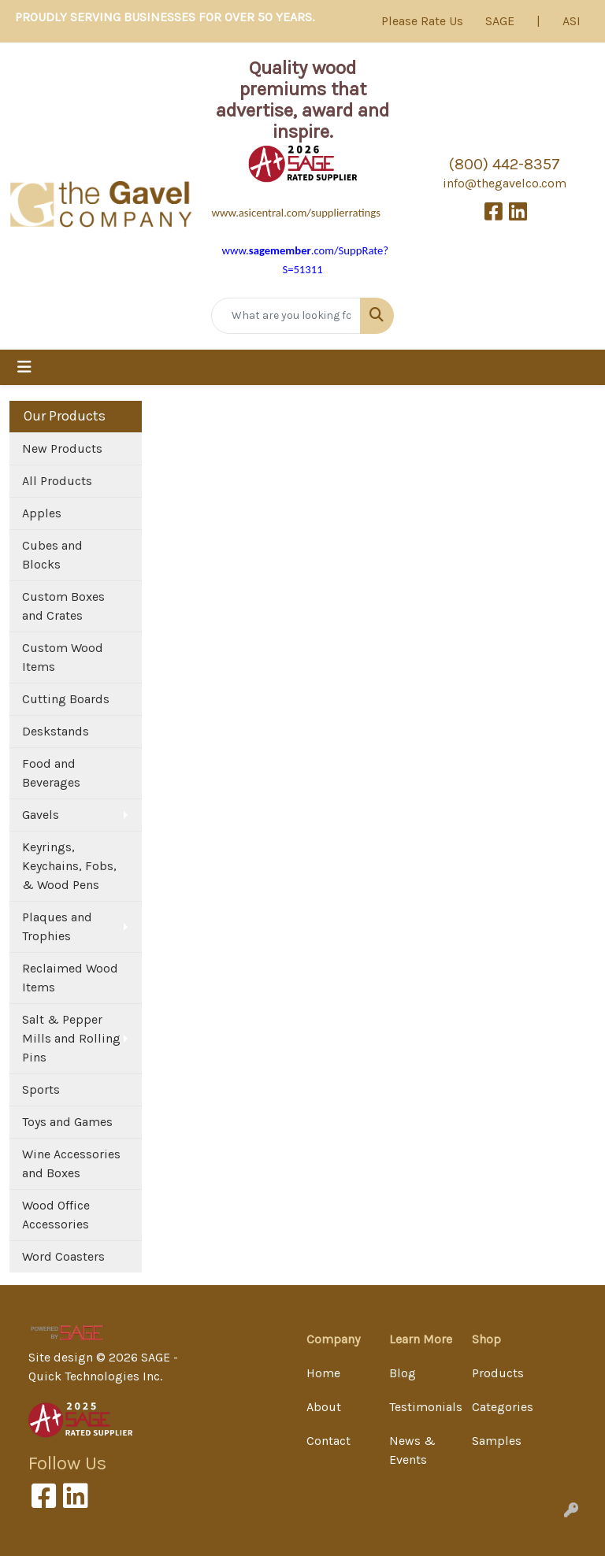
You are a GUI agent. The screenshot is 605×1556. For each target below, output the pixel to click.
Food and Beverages (51, 773)
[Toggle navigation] (24, 367)
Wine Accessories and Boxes (71, 1163)
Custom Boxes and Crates (63, 606)
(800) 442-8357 (504, 164)
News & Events (412, 1450)
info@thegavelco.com (504, 183)
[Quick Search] (286, 316)
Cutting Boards (65, 698)
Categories (502, 1406)
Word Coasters (63, 1256)
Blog (402, 1372)
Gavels (40, 814)
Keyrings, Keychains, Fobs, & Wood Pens (69, 865)
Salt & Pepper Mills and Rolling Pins (71, 1038)
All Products (57, 480)
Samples (496, 1440)
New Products (62, 448)
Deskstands (55, 731)
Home (323, 1372)
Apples (41, 513)
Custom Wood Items (62, 657)
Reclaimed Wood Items (70, 978)
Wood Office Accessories (56, 1215)
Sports (41, 1089)
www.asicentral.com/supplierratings (296, 213)
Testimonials (421, 1406)
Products (498, 1372)
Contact (328, 1440)
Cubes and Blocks (52, 555)
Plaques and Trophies (57, 926)
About (323, 1406)
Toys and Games (67, 1121)
